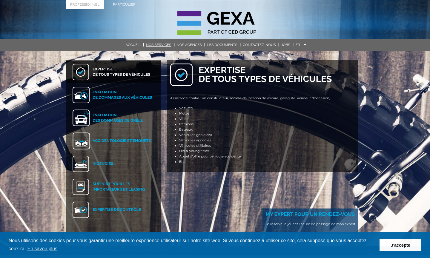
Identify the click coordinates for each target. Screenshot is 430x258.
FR (301, 45)
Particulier (124, 4)
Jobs (285, 45)
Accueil (133, 45)
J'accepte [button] (400, 245)
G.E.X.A (216, 23)
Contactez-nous (259, 45)
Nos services (158, 45)
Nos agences (189, 45)
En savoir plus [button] (42, 248)
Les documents (222, 45)
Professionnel (84, 4)
